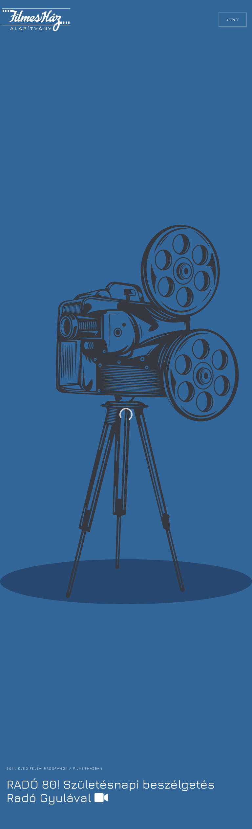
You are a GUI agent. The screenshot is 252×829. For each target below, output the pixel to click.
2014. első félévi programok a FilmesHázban (54, 768)
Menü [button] (232, 20)
